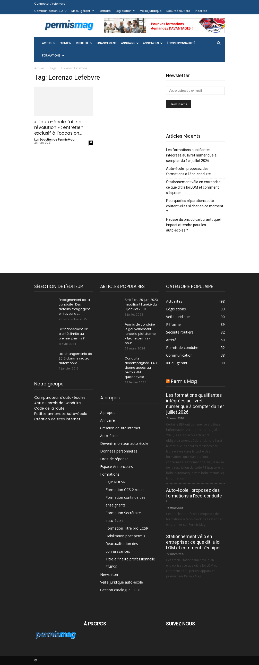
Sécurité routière (178, 11)
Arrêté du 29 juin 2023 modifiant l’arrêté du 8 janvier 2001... (141, 304)
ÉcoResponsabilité (181, 43)
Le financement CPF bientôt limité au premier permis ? (74, 333)
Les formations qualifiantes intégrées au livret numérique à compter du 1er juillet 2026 (191, 155)
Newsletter (109, 574)
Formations (53, 55)
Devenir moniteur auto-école (124, 443)
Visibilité (84, 43)
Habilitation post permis (125, 535)
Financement (106, 43)
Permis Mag (184, 381)
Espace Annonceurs (116, 466)
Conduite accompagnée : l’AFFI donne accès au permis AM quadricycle (142, 367)
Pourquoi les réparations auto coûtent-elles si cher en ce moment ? (194, 206)
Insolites (201, 11)
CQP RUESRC (117, 481)
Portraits (105, 11)
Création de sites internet (57, 419)
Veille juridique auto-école (121, 582)
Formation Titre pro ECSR (127, 528)
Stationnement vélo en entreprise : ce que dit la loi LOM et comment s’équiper (194, 187)
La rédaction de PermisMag (54, 139)
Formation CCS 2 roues (125, 489)
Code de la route (49, 408)
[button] (218, 43)
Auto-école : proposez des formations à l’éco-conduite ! (189, 171)
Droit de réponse (114, 458)
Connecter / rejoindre (49, 4)
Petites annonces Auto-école (60, 413)
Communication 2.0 (50, 11)
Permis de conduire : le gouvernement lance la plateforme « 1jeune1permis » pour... (140, 333)
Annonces (153, 43)
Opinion (65, 43)
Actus (48, 43)
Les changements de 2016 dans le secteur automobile (75, 358)
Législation (125, 11)
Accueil (39, 68)
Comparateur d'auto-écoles (59, 397)
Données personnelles (118, 451)
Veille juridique (150, 11)
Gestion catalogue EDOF (120, 589)
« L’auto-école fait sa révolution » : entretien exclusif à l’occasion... (58, 127)
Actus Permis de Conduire (57, 402)
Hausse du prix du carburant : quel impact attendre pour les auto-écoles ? (193, 224)
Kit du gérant (82, 11)
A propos (107, 412)
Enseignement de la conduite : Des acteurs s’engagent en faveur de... (74, 307)
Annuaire (130, 43)
